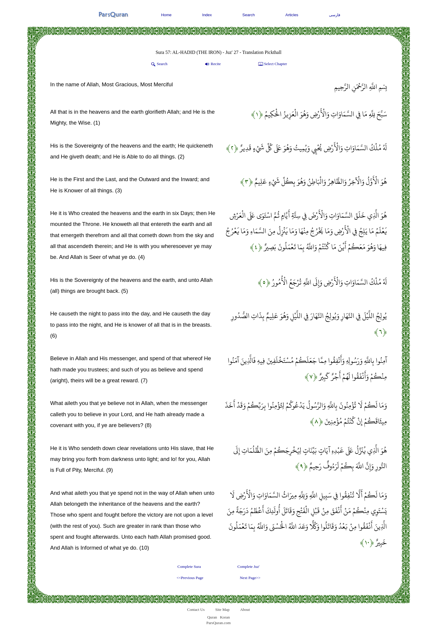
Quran (212, 617)
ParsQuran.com (218, 623)
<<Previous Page (190, 578)
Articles (291, 15)
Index (207, 15)
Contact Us (196, 609)
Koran (225, 617)
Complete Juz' (248, 566)
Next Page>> (250, 578)
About (245, 609)
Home (166, 15)
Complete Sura (189, 566)
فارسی (334, 15)
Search (248, 15)
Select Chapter (272, 64)
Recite (212, 64)
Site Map (222, 609)
